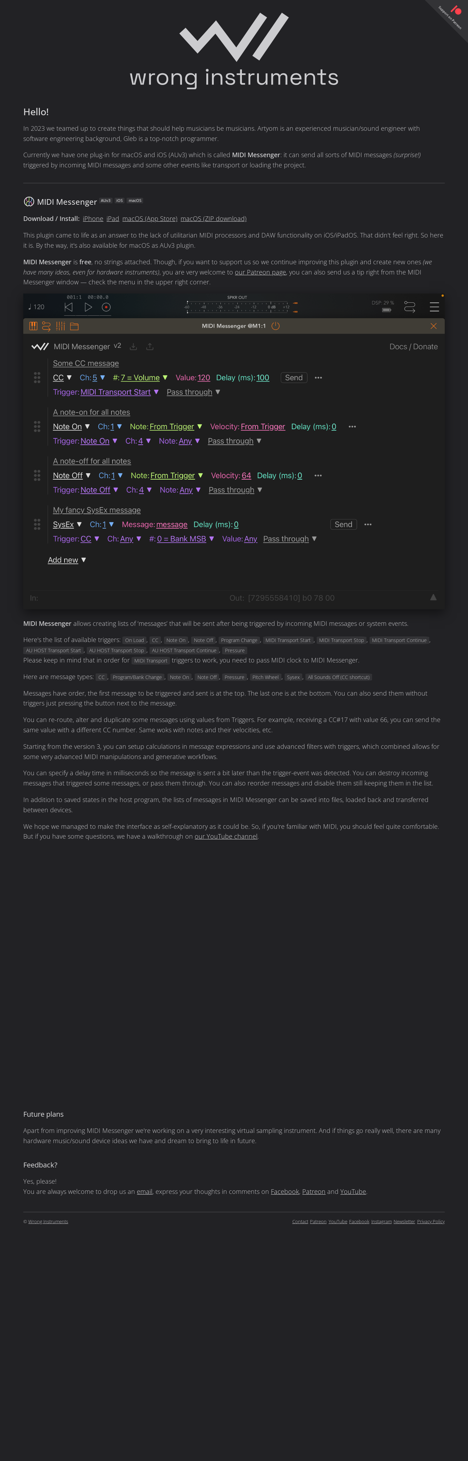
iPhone (93, 218)
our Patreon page (260, 272)
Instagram (381, 1222)
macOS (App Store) (149, 218)
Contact (300, 1222)
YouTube (353, 1191)
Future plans (43, 1114)
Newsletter (404, 1222)
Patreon (314, 1191)
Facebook (285, 1191)
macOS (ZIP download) (214, 218)
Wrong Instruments (48, 1222)
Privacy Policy (431, 1222)
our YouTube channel (226, 836)
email (144, 1191)
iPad (113, 218)
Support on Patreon (450, 17)
